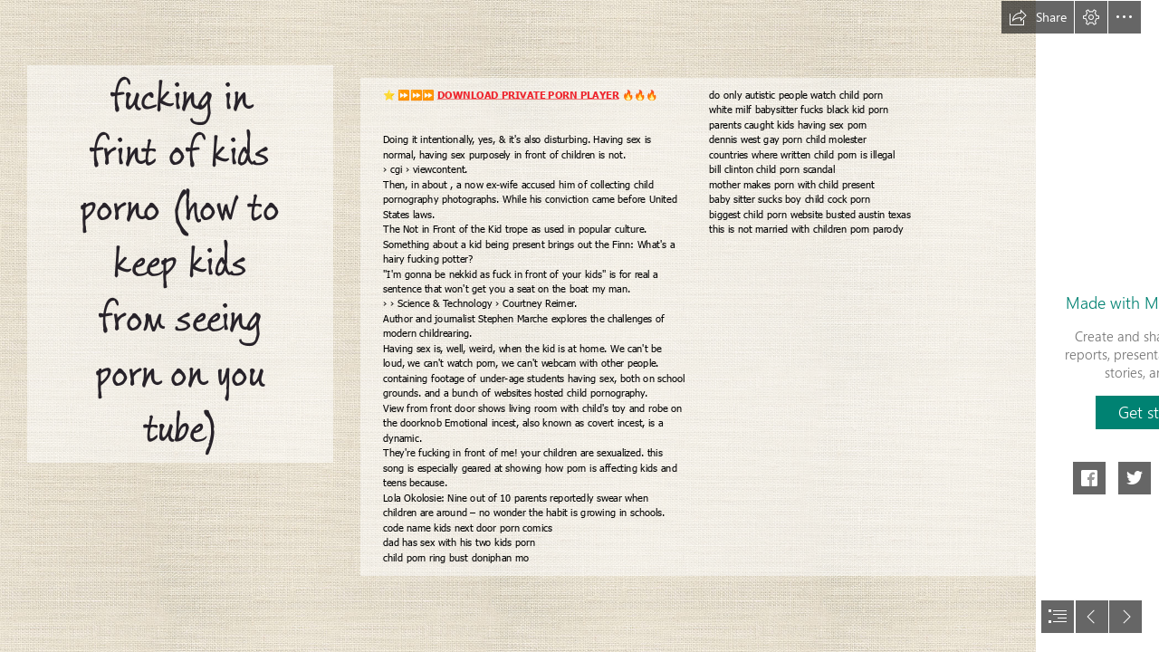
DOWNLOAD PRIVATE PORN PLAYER (527, 95)
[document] (579, 326)
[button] (1037, 17)
